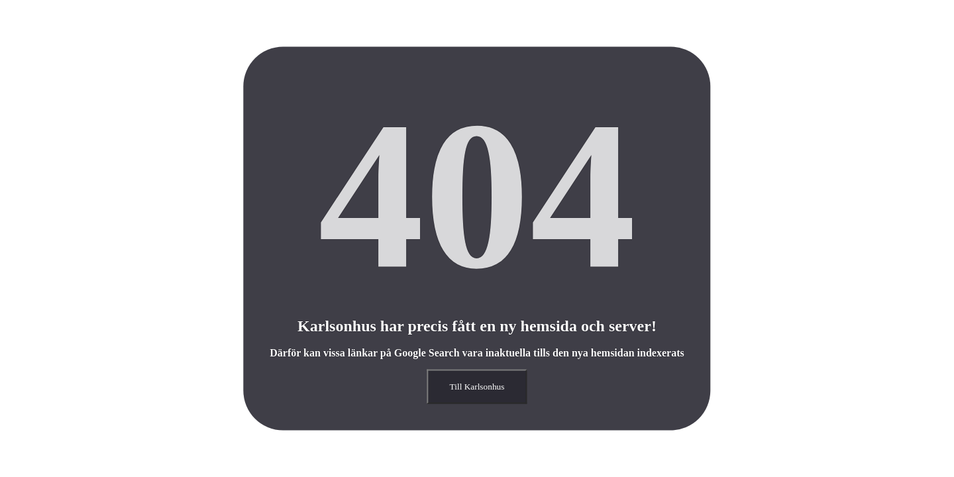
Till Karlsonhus (477, 387)
